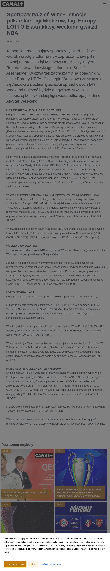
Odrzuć (33, 564)
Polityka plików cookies (52, 564)
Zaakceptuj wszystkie (15, 564)
